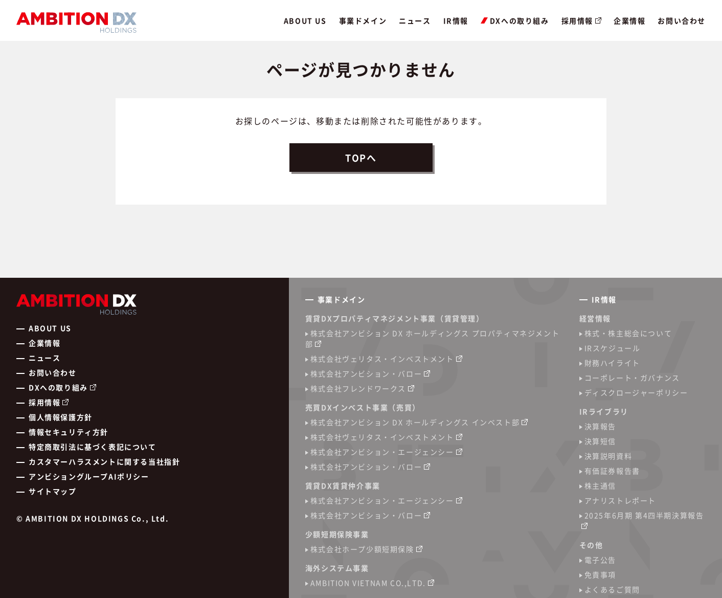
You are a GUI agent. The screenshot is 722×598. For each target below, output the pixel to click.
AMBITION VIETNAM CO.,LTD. (368, 583)
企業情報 (629, 20)
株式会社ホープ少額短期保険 (362, 549)
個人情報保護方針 (61, 417)
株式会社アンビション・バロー (366, 373)
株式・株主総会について (628, 333)
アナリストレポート (620, 500)
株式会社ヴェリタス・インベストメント (382, 358)
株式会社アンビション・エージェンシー (382, 452)
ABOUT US (305, 20)
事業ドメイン (363, 20)
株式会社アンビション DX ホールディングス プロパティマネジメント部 (432, 338)
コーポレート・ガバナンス (632, 377)
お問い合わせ (682, 20)
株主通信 (600, 485)
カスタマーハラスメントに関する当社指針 (104, 461)
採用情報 (577, 20)
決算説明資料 (608, 456)
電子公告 (600, 560)
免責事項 (600, 574)
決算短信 (600, 441)
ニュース (415, 20)
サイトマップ (53, 491)
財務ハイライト (612, 363)
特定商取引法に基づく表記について (92, 446)
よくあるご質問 (612, 589)
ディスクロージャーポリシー (636, 392)
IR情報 (455, 20)
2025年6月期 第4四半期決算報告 (644, 515)
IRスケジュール (612, 348)
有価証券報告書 (612, 471)
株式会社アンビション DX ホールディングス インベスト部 (415, 422)
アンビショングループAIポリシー (89, 476)
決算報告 (600, 426)
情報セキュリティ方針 (68, 432)
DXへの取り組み (515, 20)
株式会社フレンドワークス (358, 388)
